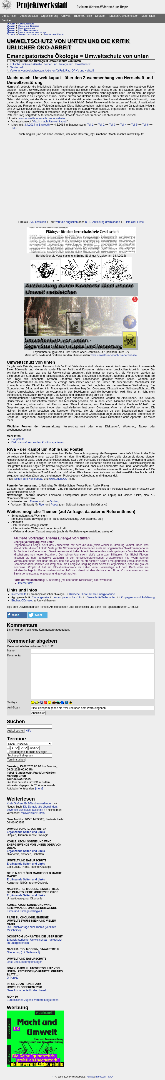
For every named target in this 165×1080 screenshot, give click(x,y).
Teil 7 (14, 127)
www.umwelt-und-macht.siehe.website (42, 118)
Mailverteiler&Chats (33, 813)
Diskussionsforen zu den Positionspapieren (37, 442)
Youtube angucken (66, 222)
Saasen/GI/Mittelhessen (123, 15)
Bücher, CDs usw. (22, 600)
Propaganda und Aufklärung (138, 597)
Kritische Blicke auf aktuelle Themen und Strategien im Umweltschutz (50, 64)
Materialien (148, 15)
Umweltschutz (26, 23)
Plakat (54, 504)
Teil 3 (112, 124)
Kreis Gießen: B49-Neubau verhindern (30, 803)
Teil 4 (123, 124)
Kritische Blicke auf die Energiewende (92, 594)
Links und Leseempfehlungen (24, 961)
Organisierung (49, 15)
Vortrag (54, 501)
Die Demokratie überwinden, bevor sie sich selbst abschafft (32, 808)
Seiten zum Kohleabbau (28, 478)
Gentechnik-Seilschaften (101, 597)
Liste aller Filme (134, 222)
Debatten (100, 15)
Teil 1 (90, 124)
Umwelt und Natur (53, 34)
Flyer (42, 504)
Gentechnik (17, 67)
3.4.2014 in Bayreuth (37, 124)
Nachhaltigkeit (26, 27)
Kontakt (90, 1076)
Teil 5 (134, 124)
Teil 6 (145, 124)
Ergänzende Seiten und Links (26, 832)
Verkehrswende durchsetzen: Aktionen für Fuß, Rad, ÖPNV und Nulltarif (52, 70)
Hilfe (28, 730)
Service (6, 20)
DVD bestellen (37, 222)
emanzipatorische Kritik (68, 597)
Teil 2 (101, 124)
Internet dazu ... (27, 583)
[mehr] (39, 788)
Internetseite (18, 594)
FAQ (110, 1076)
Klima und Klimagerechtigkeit (24, 911)
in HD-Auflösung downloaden (102, 222)
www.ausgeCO (58, 478)
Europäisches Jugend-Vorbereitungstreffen (32, 999)
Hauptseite (17, 439)
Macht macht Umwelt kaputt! (50, 121)
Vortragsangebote (29, 34)
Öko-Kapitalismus (28, 30)
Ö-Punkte (12, 977)
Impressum (100, 1076)
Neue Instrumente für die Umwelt (27, 990)
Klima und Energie (28, 25)
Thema (34, 501)
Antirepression (29, 15)
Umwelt (65, 15)
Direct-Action (9, 15)
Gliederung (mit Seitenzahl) (23, 952)
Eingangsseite (40, 597)
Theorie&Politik (83, 15)
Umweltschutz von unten (32, 32)
